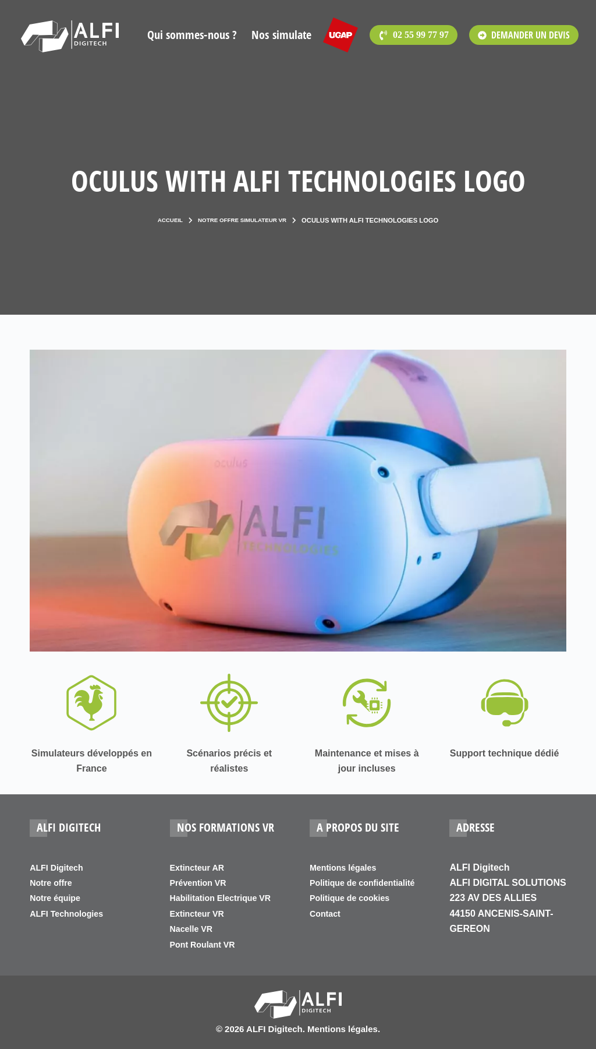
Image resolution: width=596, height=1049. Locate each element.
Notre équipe (58, 898)
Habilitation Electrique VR (227, 898)
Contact (327, 929)
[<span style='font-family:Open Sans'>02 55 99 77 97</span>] (413, 35)
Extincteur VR (200, 913)
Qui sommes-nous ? (192, 35)
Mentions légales (347, 867)
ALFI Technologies (71, 913)
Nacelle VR (194, 929)
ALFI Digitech (60, 867)
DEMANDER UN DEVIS (524, 35)
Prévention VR (201, 883)
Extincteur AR (200, 867)
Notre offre (53, 883)
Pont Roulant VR (206, 944)
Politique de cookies (355, 913)
